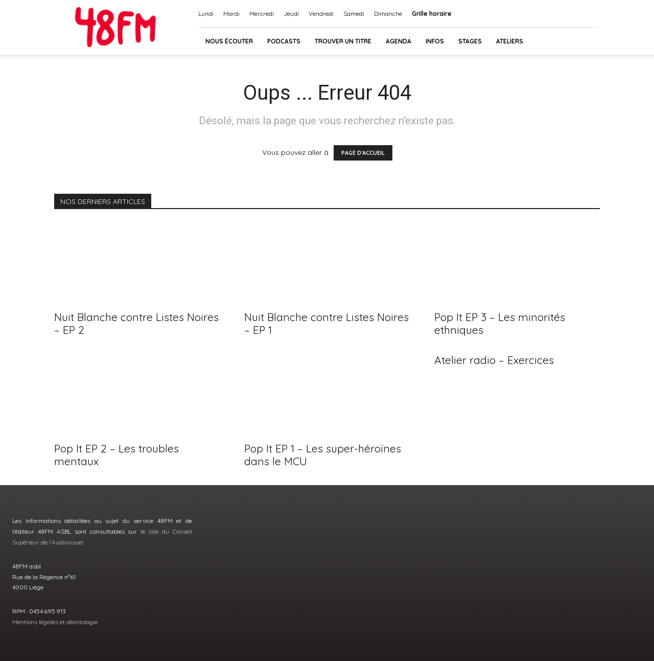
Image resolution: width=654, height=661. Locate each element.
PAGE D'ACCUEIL (363, 152)
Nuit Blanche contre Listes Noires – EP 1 (326, 323)
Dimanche (388, 13)
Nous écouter (229, 41)
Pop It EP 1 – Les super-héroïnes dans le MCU (322, 455)
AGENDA (398, 41)
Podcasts (283, 41)
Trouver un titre (343, 41)
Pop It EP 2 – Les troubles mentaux (116, 455)
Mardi (231, 13)
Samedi (353, 13)
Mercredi (261, 13)
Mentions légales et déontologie (55, 622)
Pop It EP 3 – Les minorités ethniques (499, 323)
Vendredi (321, 13)
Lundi (206, 13)
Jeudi (291, 13)
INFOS (435, 41)
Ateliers (509, 41)
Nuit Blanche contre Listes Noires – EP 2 (136, 323)
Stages (470, 41)
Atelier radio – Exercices (494, 360)
